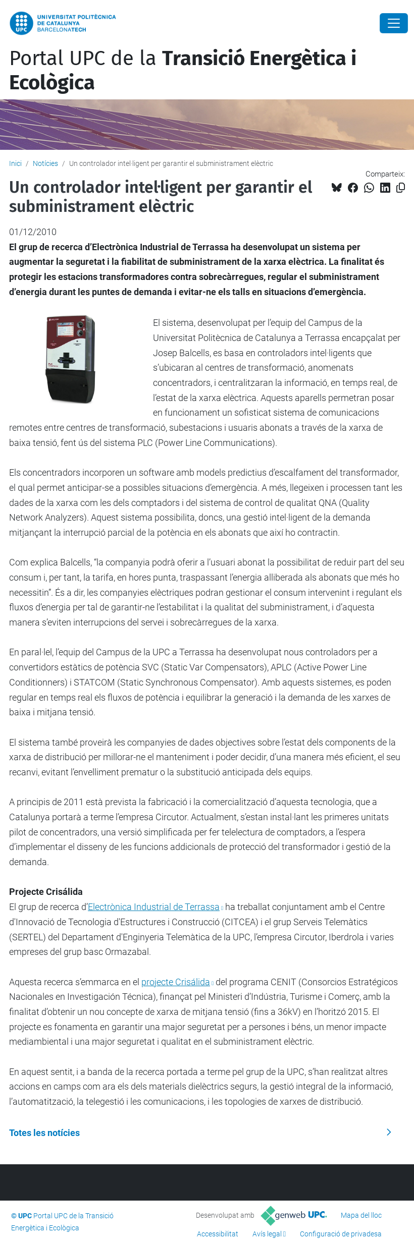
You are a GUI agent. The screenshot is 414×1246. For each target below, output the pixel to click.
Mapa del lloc (361, 1215)
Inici (15, 163)
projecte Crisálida (175, 982)
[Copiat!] (400, 188)
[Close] (394, 23)
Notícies (45, 163)
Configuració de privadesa (341, 1234)
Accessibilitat (217, 1234)
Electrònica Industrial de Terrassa (154, 906)
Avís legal (267, 1234)
